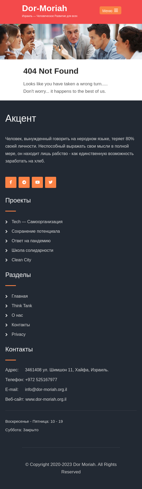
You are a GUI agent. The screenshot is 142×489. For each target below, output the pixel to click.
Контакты (21, 325)
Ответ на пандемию (31, 241)
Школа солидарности (32, 250)
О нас (17, 315)
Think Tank (22, 305)
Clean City (21, 260)
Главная (20, 296)
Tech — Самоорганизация (37, 221)
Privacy (18, 334)
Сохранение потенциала (36, 231)
